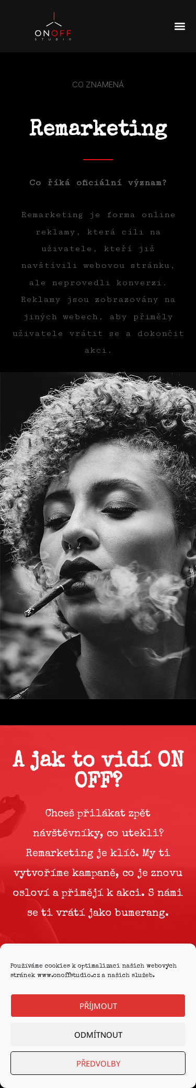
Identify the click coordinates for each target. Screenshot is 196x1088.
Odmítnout (98, 1034)
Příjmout (98, 1006)
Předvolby (98, 1063)
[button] (179, 26)
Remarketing (98, 130)
